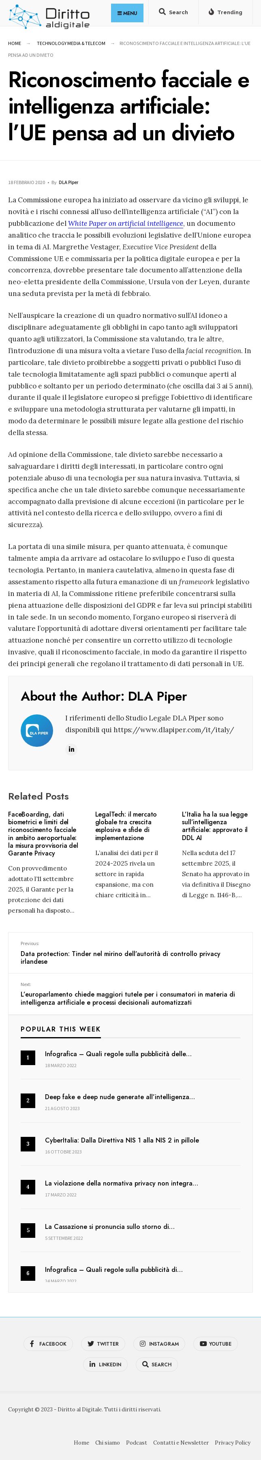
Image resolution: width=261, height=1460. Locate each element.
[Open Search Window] (173, 13)
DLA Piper (68, 182)
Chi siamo (107, 1442)
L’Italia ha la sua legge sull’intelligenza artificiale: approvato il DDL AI (215, 826)
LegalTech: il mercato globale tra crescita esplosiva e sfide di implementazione (126, 826)
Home (14, 43)
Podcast (136, 1442)
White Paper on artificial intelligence (125, 223)
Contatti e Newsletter (181, 1442)
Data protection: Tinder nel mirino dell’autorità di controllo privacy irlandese (130, 953)
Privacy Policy (232, 1442)
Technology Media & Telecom (71, 43)
